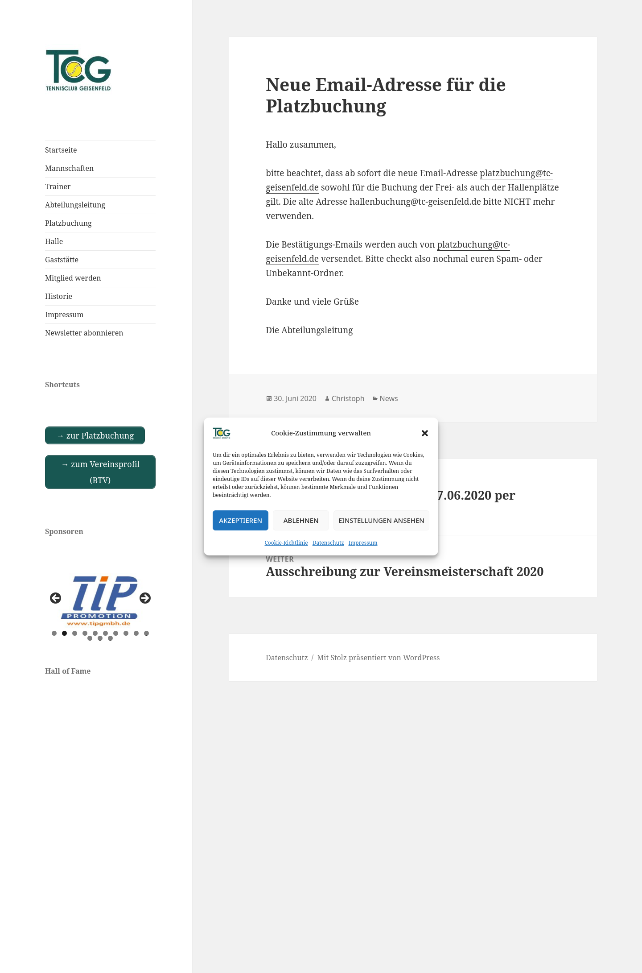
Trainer (58, 186)
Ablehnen (301, 520)
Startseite (61, 150)
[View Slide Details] (100, 601)
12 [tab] (100, 638)
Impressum (363, 543)
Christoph (348, 398)
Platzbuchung (68, 223)
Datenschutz (328, 543)
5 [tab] (95, 633)
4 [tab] (84, 633)
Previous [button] (56, 598)
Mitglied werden (73, 278)
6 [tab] (105, 633)
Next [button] (144, 598)
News (389, 398)
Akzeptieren (240, 520)
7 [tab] (115, 633)
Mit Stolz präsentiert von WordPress (378, 657)
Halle (54, 241)
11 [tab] (90, 638)
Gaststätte (61, 260)
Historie (58, 296)
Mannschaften (69, 168)
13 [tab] (110, 638)
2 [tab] (64, 633)
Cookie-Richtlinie (286, 543)
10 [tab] (146, 633)
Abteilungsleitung (75, 205)
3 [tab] (74, 633)
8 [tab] (125, 633)
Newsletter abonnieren (84, 333)
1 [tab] (54, 633)
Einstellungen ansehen (381, 520)
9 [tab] (136, 633)
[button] (424, 433)
